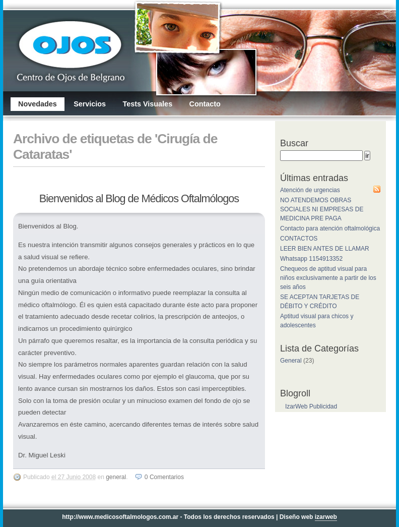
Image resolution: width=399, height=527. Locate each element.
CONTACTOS (298, 238)
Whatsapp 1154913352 (311, 258)
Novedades (37, 104)
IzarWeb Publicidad (311, 406)
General (116, 477)
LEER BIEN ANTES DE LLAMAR (324, 248)
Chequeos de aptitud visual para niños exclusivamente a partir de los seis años (328, 277)
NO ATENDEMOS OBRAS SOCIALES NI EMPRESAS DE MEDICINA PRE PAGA (321, 209)
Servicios (90, 104)
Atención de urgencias (310, 190)
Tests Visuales (147, 104)
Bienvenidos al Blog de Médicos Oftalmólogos (139, 198)
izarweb (326, 516)
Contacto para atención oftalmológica (330, 228)
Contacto (204, 104)
